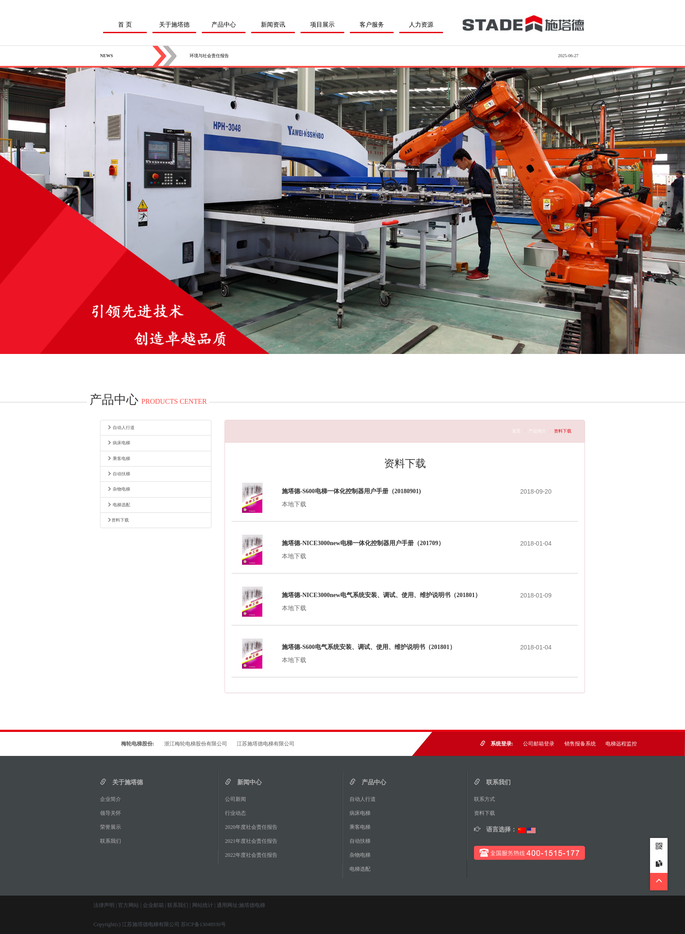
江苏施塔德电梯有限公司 (265, 744)
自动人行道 (121, 427)
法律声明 (103, 905)
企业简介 (113, 799)
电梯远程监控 (621, 744)
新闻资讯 (273, 24)
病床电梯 (118, 442)
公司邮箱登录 (538, 744)
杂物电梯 (118, 489)
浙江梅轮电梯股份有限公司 (195, 744)
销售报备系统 (580, 744)
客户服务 (372, 24)
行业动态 (238, 813)
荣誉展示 (113, 827)
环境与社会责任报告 (209, 55)
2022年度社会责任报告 (254, 855)
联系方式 (487, 799)
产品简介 (537, 431)
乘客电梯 (118, 458)
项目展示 (322, 24)
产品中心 (223, 24)
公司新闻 (238, 799)
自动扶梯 (118, 473)
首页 (516, 431)
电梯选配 (118, 504)
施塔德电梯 (252, 905)
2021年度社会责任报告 (254, 841)
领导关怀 (113, 813)
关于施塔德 (174, 24)
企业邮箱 (153, 905)
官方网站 (128, 905)
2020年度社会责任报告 (254, 827)
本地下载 (294, 504)
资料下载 (118, 520)
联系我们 (113, 841)
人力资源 (421, 24)
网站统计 (202, 905)
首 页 (125, 24)
